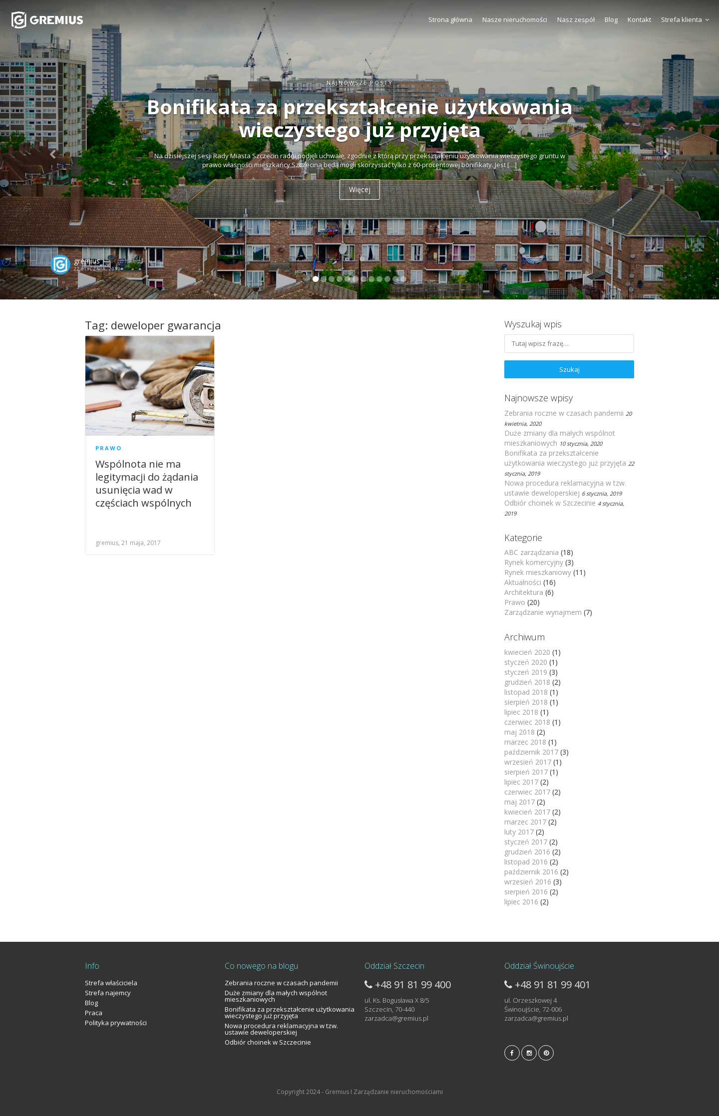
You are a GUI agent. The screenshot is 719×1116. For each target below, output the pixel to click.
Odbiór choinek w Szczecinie (550, 503)
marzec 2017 (525, 822)
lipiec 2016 (521, 901)
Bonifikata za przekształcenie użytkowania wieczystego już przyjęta (565, 458)
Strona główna (450, 19)
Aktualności (522, 582)
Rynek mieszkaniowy (537, 572)
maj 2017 (519, 802)
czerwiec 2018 (527, 722)
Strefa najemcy (108, 992)
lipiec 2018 (521, 712)
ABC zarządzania (531, 552)
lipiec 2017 (521, 782)
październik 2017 (531, 752)
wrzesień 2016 (527, 881)
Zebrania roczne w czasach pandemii (564, 413)
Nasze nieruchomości (514, 19)
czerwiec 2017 (527, 792)
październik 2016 (531, 871)
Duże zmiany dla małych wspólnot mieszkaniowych (276, 996)
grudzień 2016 (527, 851)
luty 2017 (519, 832)
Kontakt (639, 19)
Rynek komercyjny (533, 562)
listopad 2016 (526, 861)
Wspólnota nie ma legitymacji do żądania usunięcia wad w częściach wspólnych (146, 483)
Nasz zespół (576, 19)
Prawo (108, 448)
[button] (54, 149)
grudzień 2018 (527, 682)
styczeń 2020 (525, 662)
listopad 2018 (526, 692)
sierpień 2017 (526, 772)
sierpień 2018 (526, 702)
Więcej (359, 189)
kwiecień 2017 (527, 812)
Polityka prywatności (116, 1022)
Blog (611, 19)
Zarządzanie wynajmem (543, 612)
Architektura (523, 592)
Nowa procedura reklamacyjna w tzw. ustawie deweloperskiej (565, 488)
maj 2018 (519, 732)
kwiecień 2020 (527, 652)
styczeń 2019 (525, 672)
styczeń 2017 (525, 841)
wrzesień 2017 (527, 762)
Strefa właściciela (111, 982)
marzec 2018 (525, 742)
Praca (93, 1012)
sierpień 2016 (526, 891)
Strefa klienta (685, 19)
